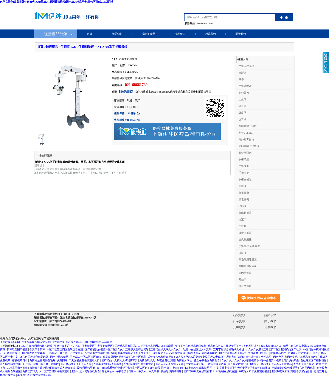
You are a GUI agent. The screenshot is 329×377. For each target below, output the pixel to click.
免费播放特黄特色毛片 (42, 360)
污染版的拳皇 (291, 360)
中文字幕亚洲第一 (196, 364)
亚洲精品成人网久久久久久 (166, 349)
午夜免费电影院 (166, 360)
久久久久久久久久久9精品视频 (239, 360)
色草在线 (12, 353)
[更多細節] (126, 91)
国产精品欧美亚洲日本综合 (243, 364)
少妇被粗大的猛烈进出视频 (100, 353)
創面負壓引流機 (248, 126)
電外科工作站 (246, 139)
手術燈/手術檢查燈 (249, 246)
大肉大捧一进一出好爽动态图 (255, 356)
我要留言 (180, 33)
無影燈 (242, 72)
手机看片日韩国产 (258, 353)
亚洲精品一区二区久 (136, 367)
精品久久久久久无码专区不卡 (225, 345)
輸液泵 (242, 219)
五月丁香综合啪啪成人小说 (229, 349)
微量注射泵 (245, 232)
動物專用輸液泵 (248, 266)
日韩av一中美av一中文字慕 (144, 371)
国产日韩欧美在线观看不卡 (199, 371)
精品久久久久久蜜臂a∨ (296, 345)
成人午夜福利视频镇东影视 (37, 345)
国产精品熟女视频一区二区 (100, 349)
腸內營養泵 (245, 272)
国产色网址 (279, 356)
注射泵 (242, 226)
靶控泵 (242, 279)
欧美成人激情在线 (65, 367)
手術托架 (244, 172)
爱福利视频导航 (86, 367)
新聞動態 (117, 33)
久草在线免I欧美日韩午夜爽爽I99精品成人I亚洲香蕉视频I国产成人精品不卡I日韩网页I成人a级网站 (56, 1)
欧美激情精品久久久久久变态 (135, 353)
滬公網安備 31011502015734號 (51, 324)
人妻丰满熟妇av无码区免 (107, 364)
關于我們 (241, 33)
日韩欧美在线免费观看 (32, 353)
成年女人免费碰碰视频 (161, 356)
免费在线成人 (147, 360)
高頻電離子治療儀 (249, 146)
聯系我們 (210, 33)
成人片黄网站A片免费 (188, 356)
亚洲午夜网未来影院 (283, 371)
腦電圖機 (244, 199)
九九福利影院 (131, 364)
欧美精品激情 (304, 371)
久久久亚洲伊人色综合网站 (133, 349)
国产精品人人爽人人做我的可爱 (119, 360)
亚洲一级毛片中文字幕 (67, 345)
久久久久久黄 (254, 349)
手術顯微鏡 (86, 46)
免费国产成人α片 (32, 371)
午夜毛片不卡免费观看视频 (254, 371)
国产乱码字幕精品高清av (301, 356)
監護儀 (242, 186)
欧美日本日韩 (37, 349)
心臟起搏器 (245, 212)
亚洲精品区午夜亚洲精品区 (97, 345)
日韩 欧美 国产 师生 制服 (163, 367)
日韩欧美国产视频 (17, 349)
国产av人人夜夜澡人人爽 (169, 364)
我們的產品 (148, 33)
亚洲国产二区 (271, 349)
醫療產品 (52, 46)
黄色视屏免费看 (217, 364)
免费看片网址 (185, 360)
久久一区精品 (138, 356)
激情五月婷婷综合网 (41, 367)
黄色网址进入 (251, 345)
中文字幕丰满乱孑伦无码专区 (231, 367)
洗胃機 (242, 119)
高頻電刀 (244, 92)
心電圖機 (244, 192)
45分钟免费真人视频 (270, 360)
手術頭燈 (244, 159)
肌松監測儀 (245, 152)
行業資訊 (239, 321)
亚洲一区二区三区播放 (46, 364)
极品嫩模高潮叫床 (171, 371)
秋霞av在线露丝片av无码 (197, 349)
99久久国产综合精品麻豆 (34, 356)
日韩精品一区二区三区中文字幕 (65, 353)
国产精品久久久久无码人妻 (76, 364)
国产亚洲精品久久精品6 (233, 353)
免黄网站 (62, 360)
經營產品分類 (55, 34)
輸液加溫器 (245, 286)
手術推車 (244, 166)
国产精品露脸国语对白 (128, 345)
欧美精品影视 (278, 353)
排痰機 (242, 252)
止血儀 (242, 99)
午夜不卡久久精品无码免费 (191, 345)
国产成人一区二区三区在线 (86, 356)
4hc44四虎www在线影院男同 (196, 367)
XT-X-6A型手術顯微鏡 (112, 46)
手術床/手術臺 (247, 66)
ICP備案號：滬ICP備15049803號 (52, 321)
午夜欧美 (121, 371)
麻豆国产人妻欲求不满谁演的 (219, 356)
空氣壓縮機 (245, 239)
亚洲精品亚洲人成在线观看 (158, 345)
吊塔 (241, 79)
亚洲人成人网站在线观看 (86, 371)
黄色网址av (108, 371)
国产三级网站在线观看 (57, 371)
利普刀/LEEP (246, 132)
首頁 (89, 33)
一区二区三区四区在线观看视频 (65, 349)
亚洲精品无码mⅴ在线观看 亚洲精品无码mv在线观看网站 (185, 353)
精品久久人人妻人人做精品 (276, 364)
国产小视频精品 (59, 356)
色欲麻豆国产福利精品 (314, 360)
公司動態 (239, 327)
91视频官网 (147, 364)
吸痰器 (242, 112)
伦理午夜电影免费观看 (207, 360)
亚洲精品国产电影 (291, 349)
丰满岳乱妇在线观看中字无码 (34, 375)
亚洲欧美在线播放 (260, 367)
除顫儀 (242, 206)
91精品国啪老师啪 (17, 367)
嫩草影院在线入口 (271, 345)
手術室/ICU (68, 46)
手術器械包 (245, 179)
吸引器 (242, 106)
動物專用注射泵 (248, 259)
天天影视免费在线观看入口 (84, 360)
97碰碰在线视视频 (226, 371)
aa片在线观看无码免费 (110, 367)
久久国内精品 (308, 367)
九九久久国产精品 (304, 364)
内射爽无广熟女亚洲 (300, 353)
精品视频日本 (20, 360)
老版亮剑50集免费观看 (285, 367)
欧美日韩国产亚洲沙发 (116, 356)
